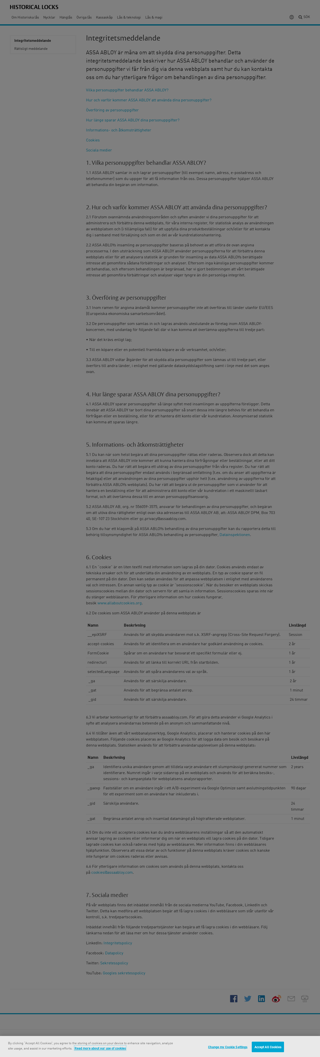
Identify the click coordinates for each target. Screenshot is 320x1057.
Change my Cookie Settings (227, 1046)
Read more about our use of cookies (100, 1048)
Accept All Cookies (267, 1046)
